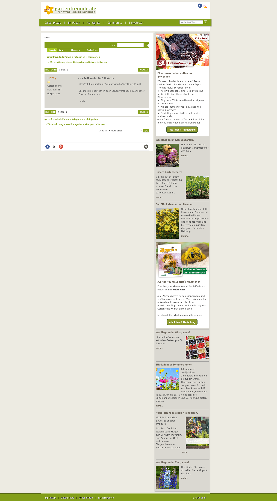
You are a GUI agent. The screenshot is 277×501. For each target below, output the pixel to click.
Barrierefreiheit (106, 497)
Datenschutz (67, 497)
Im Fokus (74, 23)
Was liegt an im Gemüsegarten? (175, 140)
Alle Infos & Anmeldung (182, 129)
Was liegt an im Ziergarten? (172, 462)
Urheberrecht (86, 497)
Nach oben (50, 112)
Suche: (113, 45)
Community (114, 23)
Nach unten (51, 70)
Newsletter (136, 23)
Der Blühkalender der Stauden (174, 204)
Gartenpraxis (53, 23)
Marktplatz (93, 23)
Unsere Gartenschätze (169, 172)
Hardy (51, 78)
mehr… (184, 155)
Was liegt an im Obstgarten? (173, 332)
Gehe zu (103, 130)
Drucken (144, 70)
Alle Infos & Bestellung (182, 322)
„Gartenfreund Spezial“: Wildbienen (179, 281)
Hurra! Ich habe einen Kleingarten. (177, 412)
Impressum (50, 497)
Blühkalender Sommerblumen (174, 364)
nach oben (200, 497)
